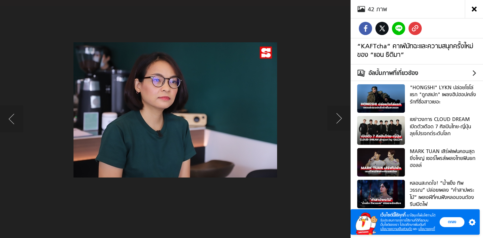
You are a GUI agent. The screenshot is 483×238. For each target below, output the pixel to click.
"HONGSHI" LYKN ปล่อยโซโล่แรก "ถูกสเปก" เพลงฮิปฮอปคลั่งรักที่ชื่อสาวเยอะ (443, 94)
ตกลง (452, 222)
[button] (470, 222)
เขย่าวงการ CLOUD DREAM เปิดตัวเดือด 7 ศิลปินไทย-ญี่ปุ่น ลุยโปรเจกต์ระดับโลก (440, 126)
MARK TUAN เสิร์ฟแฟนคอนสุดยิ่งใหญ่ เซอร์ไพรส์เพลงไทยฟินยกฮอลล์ (442, 158)
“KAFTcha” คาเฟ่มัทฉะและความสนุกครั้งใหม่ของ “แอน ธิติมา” (415, 50)
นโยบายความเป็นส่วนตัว (396, 229)
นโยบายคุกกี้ (426, 229)
